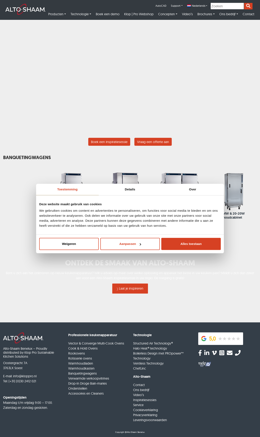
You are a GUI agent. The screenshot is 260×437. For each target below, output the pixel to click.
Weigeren (69, 244)
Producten (55, 14)
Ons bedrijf (227, 14)
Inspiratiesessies (145, 400)
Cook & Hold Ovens (83, 348)
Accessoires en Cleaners (86, 393)
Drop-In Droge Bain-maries (87, 383)
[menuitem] (197, 6)
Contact (248, 14)
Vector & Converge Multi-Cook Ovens (96, 343)
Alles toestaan (191, 244)
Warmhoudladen (80, 363)
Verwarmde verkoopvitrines (88, 378)
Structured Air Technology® (153, 343)
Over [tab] (192, 189)
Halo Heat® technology (150, 348)
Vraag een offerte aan (153, 142)
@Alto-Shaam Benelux (135, 432)
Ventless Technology (148, 363)
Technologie (80, 14)
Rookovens (76, 353)
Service (138, 405)
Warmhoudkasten (81, 368)
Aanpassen (130, 244)
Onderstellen (77, 388)
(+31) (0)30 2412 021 (22, 381)
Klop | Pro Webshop (139, 14)
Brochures (204, 14)
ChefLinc (139, 368)
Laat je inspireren (131, 288)
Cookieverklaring (145, 410)
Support (175, 5)
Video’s (187, 14)
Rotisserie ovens (80, 358)
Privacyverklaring (145, 415)
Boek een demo (108, 14)
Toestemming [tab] (67, 189)
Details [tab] (130, 189)
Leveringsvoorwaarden (150, 420)
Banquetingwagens (82, 373)
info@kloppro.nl (25, 376)
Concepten (166, 14)
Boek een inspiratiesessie (109, 142)
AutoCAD (160, 5)
